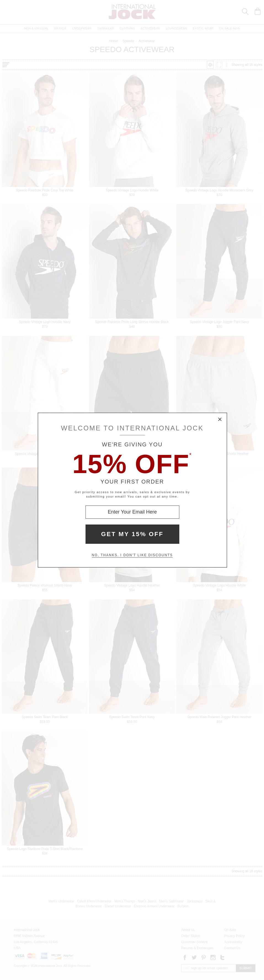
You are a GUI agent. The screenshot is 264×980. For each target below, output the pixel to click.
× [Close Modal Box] (220, 419)
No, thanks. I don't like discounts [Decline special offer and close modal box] (132, 555)
